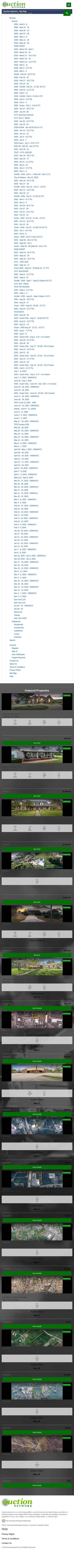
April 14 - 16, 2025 (21, 465)
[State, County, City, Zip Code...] (36, 13)
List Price (6, 738)
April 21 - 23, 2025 (21, 459)
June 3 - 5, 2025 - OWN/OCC (25, 415)
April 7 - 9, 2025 (20, 471)
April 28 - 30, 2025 (21, 453)
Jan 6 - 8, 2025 (20, 553)
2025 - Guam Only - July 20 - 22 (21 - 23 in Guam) (34, 356)
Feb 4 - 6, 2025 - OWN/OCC (25, 524)
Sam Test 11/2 (19, 603)
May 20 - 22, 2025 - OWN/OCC (26, 431)
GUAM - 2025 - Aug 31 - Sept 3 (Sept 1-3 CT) (32, 296)
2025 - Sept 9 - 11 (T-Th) (24, 274)
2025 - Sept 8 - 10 (21, 277)
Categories (16, 621)
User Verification (18, 654)
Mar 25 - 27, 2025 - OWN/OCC (26, 481)
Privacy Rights (8, 1534)
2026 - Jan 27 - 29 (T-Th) (24, 109)
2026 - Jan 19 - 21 (21, 124)
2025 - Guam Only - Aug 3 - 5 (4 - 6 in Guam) (32, 337)
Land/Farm (18, 631)
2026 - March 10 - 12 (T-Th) (25, 62)
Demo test (18, 612)
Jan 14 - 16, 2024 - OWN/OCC (26, 543)
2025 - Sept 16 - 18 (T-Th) (24, 259)
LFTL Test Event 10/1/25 (23, 115)
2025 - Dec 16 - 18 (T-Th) (24, 156)
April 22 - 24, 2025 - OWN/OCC (26, 456)
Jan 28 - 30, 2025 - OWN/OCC (26, 531)
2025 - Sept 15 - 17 (21, 265)
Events (14, 21)
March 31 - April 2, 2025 (23, 478)
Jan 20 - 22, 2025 (21, 540)
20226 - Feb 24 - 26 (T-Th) (24, 74)
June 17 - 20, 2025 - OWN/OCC (26, 396)
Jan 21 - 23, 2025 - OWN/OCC (26, 537)
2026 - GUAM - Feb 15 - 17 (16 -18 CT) (29, 87)
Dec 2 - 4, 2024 (20, 578)
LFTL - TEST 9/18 (21, 262)
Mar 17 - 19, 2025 (21, 490)
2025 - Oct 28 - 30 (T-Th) (24, 205)
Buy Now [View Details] (37, 743)
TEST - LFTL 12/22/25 (23, 152)
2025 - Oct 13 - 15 (21, 224)
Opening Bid (7, 951)
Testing (17, 615)
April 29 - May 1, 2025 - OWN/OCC (28, 449)
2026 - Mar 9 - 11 (21, 65)
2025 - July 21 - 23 (21, 352)
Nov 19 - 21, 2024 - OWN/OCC (26, 581)
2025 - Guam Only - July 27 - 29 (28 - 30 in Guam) (34, 346)
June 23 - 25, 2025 (21, 390)
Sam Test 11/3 (19, 599)
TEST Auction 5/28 (21, 424)
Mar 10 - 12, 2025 (21, 496)
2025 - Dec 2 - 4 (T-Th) (23, 168)
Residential (18, 625)
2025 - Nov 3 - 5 (20, 202)
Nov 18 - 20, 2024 (21, 584)
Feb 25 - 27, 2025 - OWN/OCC (26, 506)
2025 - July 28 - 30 (21, 343)
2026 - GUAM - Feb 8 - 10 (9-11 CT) (28, 96)
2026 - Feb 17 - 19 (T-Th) (24, 81)
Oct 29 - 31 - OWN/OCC (23, 606)
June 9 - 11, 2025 (21, 412)
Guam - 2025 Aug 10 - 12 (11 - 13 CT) (29, 327)
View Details (37, 1008)
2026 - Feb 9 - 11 (21, 93)
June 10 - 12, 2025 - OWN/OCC (26, 406)
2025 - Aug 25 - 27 (21, 303)
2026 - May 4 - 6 (20, 37)
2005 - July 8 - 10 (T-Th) (23, 368)
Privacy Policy (15, 670)
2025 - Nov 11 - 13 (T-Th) (24, 190)
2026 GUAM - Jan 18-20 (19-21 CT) (28, 127)
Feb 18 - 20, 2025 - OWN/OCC (26, 512)
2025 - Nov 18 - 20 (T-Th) (24, 181)
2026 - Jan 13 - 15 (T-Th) (24, 130)
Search (12, 640)
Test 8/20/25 (19, 312)
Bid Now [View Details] (37, 955)
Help (11, 676)
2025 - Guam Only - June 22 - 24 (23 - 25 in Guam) (34, 393)
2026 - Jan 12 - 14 (21, 134)
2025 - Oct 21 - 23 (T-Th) (24, 212)
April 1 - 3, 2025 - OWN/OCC (25, 474)
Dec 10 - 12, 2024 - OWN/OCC (26, 568)
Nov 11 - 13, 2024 (21, 590)
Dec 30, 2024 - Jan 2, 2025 (25, 559)
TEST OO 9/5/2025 (21, 287)
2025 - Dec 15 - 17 (21, 159)
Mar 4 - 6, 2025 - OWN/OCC (25, 499)
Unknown (18, 637)
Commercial (19, 628)
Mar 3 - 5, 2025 (20, 503)
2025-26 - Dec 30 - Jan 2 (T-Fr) (26, 146)
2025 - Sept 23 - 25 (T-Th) (24, 252)
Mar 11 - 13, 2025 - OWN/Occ (26, 493)
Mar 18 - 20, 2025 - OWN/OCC (26, 487)
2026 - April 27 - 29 (21, 34)
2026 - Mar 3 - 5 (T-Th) (23, 68)
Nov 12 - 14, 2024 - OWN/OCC (26, 587)
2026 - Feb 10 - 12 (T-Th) (24, 90)
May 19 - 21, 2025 (21, 434)
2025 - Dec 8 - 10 (21, 165)
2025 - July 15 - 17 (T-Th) (24, 359)
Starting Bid (7, 1004)
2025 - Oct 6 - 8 (20, 234)
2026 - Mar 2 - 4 (20, 71)
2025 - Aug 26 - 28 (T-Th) (24, 299)
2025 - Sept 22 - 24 (21, 256)
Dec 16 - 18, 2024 (21, 565)
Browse (12, 18)
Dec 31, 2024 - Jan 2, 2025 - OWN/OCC (30, 556)
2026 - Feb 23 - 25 (21, 77)
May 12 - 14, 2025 (21, 440)
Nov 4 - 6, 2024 (20, 596)
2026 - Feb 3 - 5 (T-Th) (23, 99)
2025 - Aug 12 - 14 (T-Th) (24, 321)
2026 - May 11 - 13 (21, 40)
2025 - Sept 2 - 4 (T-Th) (23, 290)
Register (15, 648)
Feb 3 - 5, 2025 (20, 528)
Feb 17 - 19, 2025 (21, 515)
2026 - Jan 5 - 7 (20, 140)
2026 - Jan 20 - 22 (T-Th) (24, 121)
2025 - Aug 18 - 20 (21, 315)
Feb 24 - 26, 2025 (21, 509)
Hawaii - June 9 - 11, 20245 (25, 409)
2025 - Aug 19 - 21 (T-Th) (24, 309)
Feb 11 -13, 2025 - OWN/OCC (26, 518)
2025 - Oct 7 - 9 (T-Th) (23, 231)
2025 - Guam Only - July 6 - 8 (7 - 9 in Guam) (32, 374)
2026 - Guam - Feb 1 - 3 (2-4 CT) (27, 105)
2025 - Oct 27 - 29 (21, 209)
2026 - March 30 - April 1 (24, 49)
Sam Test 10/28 (20, 618)
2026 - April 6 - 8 (20, 24)
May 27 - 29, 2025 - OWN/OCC (26, 421)
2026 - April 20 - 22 (21, 30)
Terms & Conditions (17, 667)
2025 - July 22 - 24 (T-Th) (24, 349)
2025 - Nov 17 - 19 (21, 184)
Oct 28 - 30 (18, 609)
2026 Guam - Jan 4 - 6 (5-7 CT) (26, 143)
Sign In (14, 651)
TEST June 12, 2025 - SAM (25, 403)
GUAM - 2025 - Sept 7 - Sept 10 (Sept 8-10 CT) (33, 281)
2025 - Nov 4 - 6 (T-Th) (23, 199)
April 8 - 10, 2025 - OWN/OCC (26, 468)
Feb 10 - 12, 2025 (21, 521)
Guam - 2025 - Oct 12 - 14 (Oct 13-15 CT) (30, 227)
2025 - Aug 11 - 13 (21, 324)
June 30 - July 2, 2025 (23, 381)
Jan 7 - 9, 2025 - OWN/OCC (25, 549)
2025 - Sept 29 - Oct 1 (23, 243)
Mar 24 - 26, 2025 (21, 484)
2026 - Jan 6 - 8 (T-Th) (23, 137)
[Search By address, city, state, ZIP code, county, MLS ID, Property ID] (67, 13)
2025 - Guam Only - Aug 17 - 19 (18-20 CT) (31, 318)
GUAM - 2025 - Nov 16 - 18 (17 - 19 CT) (30, 187)
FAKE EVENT (19, 46)
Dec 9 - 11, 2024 (20, 571)
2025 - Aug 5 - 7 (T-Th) (23, 331)
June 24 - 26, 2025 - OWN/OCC (26, 387)
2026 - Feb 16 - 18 (21, 84)
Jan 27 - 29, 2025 (21, 534)
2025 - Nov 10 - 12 (21, 193)
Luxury (16, 634)
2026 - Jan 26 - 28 (21, 112)
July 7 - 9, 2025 (20, 371)
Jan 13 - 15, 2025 (21, 546)
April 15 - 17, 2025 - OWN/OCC (26, 462)
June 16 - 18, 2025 (21, 399)
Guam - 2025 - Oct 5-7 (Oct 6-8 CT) (28, 237)
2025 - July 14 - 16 (21, 362)
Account (13, 645)
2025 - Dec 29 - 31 (21, 149)
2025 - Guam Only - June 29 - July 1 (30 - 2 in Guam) (35, 384)
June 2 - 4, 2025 (20, 418)
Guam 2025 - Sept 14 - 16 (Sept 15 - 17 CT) (31, 268)
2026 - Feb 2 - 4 (20, 102)
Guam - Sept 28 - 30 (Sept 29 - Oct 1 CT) (30, 246)
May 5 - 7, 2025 (20, 446)
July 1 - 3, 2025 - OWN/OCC (25, 378)
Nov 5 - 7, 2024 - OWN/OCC (25, 593)
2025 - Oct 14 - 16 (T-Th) (24, 221)
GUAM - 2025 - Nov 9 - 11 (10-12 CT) (29, 196)
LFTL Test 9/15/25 (21, 271)
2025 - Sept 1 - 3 (20, 293)
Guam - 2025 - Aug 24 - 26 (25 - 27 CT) (29, 306)
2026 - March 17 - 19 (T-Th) (25, 55)
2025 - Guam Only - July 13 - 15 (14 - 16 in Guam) (34, 365)
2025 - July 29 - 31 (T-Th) (24, 340)
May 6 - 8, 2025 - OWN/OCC (25, 443)
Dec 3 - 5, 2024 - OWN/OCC (25, 574)
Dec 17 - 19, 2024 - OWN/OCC (26, 562)
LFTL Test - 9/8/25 (21, 284)
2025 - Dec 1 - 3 (20, 171)
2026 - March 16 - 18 (22, 59)
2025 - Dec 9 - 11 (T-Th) (23, 162)
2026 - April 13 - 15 (21, 27)
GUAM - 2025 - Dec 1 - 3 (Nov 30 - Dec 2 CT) (32, 174)
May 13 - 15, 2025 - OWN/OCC (26, 437)
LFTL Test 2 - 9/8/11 (22, 118)
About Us (13, 664)
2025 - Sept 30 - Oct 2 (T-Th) (25, 240)
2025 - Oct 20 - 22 (21, 215)
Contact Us (14, 661)
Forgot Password (18, 658)
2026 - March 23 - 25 (22, 52)
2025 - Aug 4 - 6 (20, 334)
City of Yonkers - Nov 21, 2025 (26, 177)
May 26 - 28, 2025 (21, 427)
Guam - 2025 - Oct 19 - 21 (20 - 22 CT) (29, 218)
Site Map (13, 673)
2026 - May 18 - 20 (21, 43)
